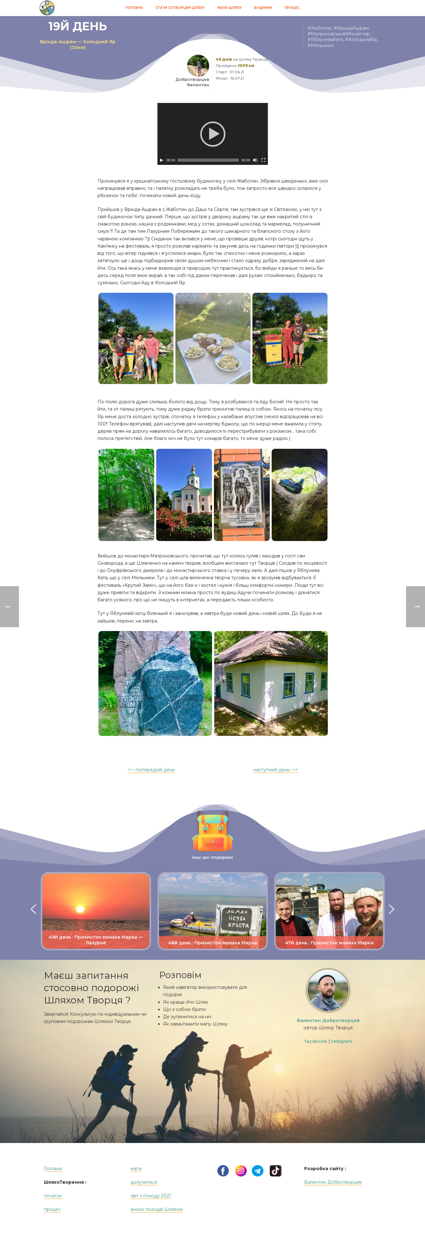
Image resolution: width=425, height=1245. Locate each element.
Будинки (263, 8)
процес (52, 1209)
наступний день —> (275, 770)
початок (53, 1196)
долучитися (144, 1182)
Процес (292, 8)
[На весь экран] (263, 160)
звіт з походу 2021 (151, 1196)
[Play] (161, 160)
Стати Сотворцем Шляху (180, 8)
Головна (134, 8)
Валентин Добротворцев (333, 1182)
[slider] (208, 160)
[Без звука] (255, 160)
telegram (341, 1041)
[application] (212, 134)
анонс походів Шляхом (157, 1209)
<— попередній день (151, 770)
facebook (315, 1041)
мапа (136, 1168)
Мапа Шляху (229, 8)
